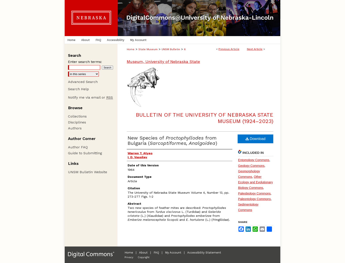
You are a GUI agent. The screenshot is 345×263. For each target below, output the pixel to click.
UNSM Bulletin (170, 49)
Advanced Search (83, 82)
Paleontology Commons (254, 199)
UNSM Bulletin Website (87, 172)
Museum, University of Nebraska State (163, 61)
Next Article (254, 49)
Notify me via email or (90, 97)
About (143, 252)
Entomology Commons (253, 160)
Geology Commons (251, 165)
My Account (173, 252)
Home (130, 49)
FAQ (156, 252)
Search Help (78, 89)
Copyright (143, 257)
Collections (77, 116)
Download (256, 139)
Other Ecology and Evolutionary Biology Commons (255, 182)
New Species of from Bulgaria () (172, 140)
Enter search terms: (85, 62)
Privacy (129, 257)
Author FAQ (78, 147)
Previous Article (228, 49)
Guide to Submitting (85, 153)
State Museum (148, 49)
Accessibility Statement (204, 252)
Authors (75, 128)
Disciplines (77, 122)
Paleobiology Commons (254, 193)
